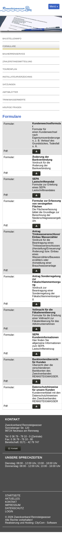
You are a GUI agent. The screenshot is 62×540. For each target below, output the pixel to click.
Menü (53, 6)
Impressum (12, 505)
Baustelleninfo (12, 38)
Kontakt (13, 448)
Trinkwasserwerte (14, 100)
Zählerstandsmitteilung (17, 61)
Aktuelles (12, 498)
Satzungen (9, 84)
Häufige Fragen (12, 107)
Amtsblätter (10, 92)
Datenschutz (14, 508)
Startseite (12, 495)
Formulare (9, 46)
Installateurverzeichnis (17, 77)
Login (9, 511)
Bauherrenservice (14, 54)
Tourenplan (10, 69)
